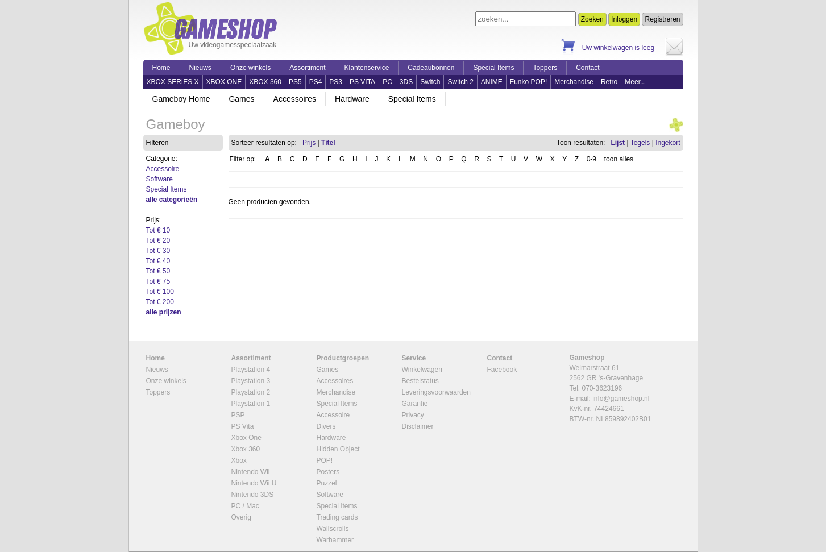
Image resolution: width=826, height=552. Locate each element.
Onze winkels (250, 68)
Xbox (239, 460)
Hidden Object (338, 449)
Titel (328, 143)
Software (159, 179)
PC (387, 82)
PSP (238, 415)
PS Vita (242, 426)
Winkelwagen (422, 369)
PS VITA (362, 82)
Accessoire (163, 169)
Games (241, 98)
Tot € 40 (158, 261)
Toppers (545, 68)
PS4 (315, 82)
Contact (587, 68)
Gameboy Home (181, 98)
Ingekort (667, 143)
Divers (326, 426)
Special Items (493, 68)
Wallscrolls (333, 529)
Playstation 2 (251, 392)
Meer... (635, 82)
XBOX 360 (265, 82)
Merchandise (573, 82)
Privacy (413, 415)
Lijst (618, 143)
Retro (609, 82)
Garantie (415, 404)
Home (161, 68)
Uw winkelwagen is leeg (618, 48)
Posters (328, 472)
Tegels (640, 143)
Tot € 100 (160, 292)
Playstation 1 (251, 404)
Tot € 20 (158, 240)
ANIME (492, 82)
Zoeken (592, 19)
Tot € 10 (158, 230)
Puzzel (327, 483)
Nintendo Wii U (254, 483)
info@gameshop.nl (620, 398)
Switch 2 (460, 82)
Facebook (502, 369)
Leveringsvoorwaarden (436, 392)
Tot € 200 (160, 302)
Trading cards (337, 517)
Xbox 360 (245, 449)
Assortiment (307, 68)
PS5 (295, 82)
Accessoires (294, 98)
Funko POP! (528, 82)
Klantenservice (366, 68)
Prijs (309, 143)
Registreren (662, 19)
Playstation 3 (251, 381)
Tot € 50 (158, 271)
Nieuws (200, 68)
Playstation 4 (251, 369)
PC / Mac (245, 506)
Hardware (352, 98)
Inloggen (624, 19)
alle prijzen (163, 312)
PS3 (335, 82)
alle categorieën (172, 200)
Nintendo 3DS (252, 495)
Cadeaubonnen (431, 68)
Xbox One (246, 438)
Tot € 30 (158, 251)
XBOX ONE (224, 82)
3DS (406, 82)
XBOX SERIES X (173, 82)
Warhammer (335, 540)
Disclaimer (418, 426)
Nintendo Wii (250, 472)
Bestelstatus (420, 381)
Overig (241, 517)
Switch (430, 82)
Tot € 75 (158, 281)
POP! (325, 460)
